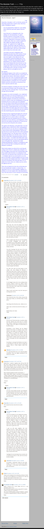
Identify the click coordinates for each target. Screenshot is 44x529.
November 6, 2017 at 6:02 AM (18, 295)
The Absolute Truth (11, 206)
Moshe (5, 473)
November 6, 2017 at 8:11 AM (13, 473)
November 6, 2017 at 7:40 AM (18, 460)
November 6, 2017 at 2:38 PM (19, 484)
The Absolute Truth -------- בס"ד (11, 4)
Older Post (25, 523)
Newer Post (5, 523)
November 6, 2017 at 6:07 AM (15, 361)
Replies (6, 204)
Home (15, 523)
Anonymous (6, 361)
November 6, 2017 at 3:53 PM (17, 350)
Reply (5, 201)
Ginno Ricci (6, 180)
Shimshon (9, 350)
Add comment (5, 497)
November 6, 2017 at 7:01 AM (15, 403)
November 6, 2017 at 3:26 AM (15, 180)
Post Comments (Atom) (11, 526)
